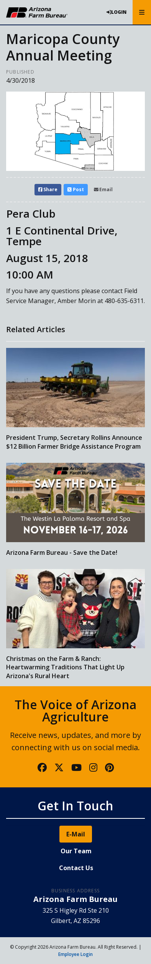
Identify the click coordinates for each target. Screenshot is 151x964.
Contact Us (76, 868)
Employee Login (75, 954)
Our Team (76, 851)
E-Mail (75, 834)
